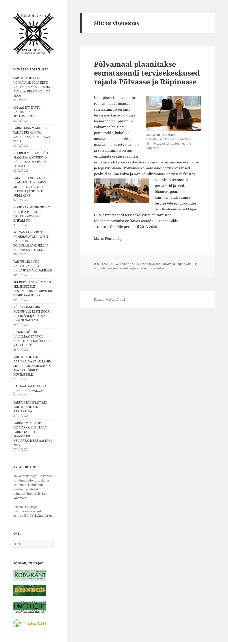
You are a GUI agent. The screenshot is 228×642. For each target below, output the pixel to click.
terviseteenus (142, 268)
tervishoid (159, 268)
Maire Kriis (126, 264)
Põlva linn (154, 264)
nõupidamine (103, 268)
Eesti (143, 264)
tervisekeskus (122, 268)
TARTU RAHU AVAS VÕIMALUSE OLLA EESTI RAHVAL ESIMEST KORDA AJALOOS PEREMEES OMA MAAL (31, 87)
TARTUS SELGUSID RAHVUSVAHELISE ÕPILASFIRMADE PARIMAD (32, 266)
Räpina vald (184, 264)
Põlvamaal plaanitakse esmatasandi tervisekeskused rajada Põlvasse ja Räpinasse (147, 72)
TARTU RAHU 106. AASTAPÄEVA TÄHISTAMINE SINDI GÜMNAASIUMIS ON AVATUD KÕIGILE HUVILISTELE (33, 366)
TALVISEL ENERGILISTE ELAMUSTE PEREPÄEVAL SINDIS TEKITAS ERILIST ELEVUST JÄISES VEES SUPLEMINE (31, 187)
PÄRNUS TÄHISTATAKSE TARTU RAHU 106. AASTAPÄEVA (30, 406)
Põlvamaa (168, 264)
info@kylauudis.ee (40, 516)
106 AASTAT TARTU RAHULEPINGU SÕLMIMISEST (26, 111)
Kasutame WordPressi (109, 300)
